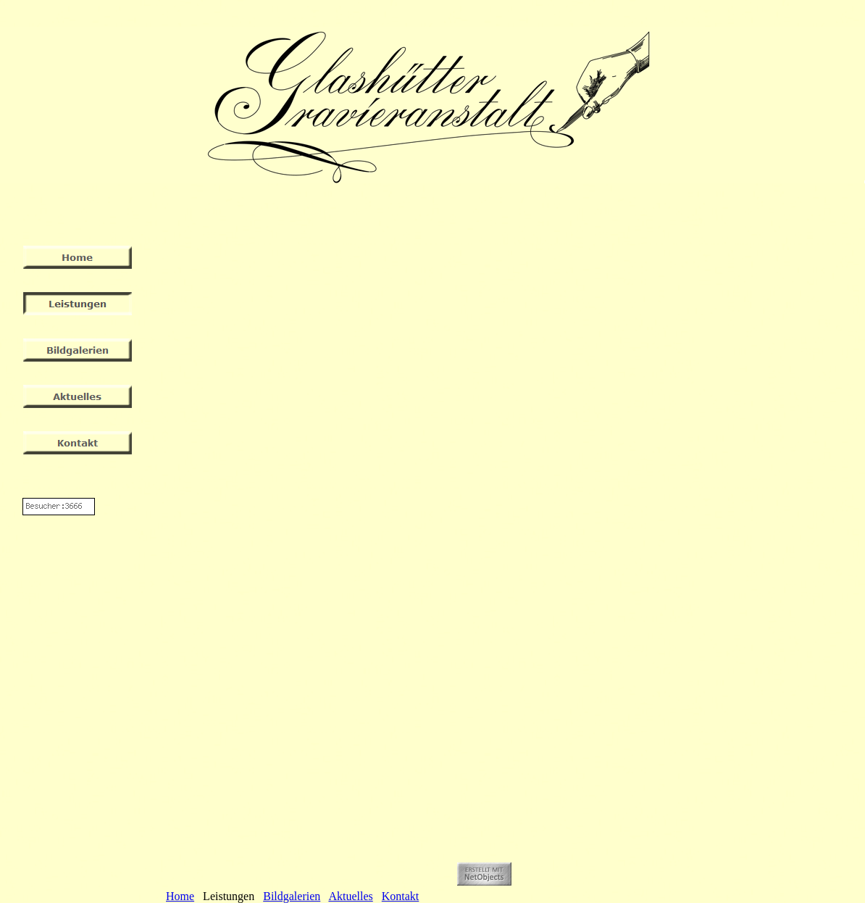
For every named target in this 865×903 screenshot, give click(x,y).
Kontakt (400, 896)
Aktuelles (350, 896)
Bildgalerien (291, 896)
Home (180, 896)
